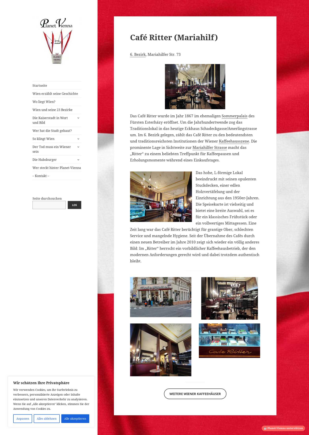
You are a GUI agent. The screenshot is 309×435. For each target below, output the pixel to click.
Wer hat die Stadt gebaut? (52, 131)
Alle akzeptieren (75, 418)
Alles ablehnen (47, 418)
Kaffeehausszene (234, 141)
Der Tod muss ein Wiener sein (52, 149)
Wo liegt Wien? (44, 102)
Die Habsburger (45, 159)
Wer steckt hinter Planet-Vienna (57, 168)
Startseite (40, 85)
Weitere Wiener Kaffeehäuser (195, 394)
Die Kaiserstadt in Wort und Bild (50, 120)
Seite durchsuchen (47, 198)
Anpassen (22, 418)
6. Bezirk (138, 54)
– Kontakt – (41, 176)
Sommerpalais (235, 115)
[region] (51, 401)
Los (74, 205)
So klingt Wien (43, 139)
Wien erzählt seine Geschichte (55, 93)
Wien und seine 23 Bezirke (53, 110)
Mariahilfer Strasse (210, 147)
